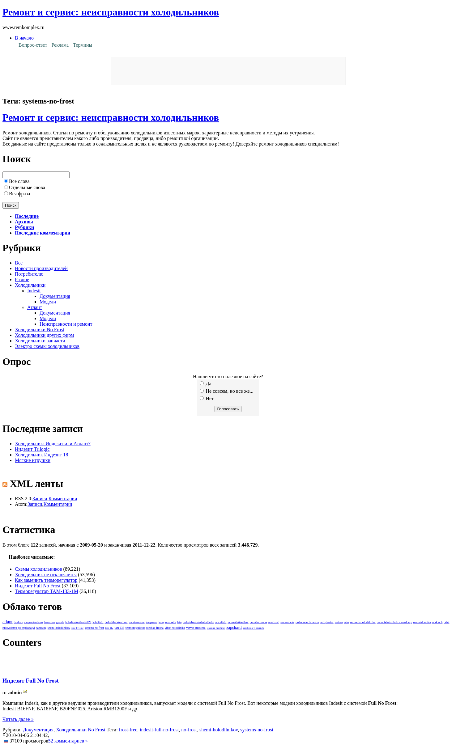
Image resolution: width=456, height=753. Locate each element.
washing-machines (216, 628)
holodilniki (97, 622)
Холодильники (30, 285)
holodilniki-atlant (116, 622)
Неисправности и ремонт (66, 324)
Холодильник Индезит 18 (41, 454)
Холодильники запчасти (40, 340)
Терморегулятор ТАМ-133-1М (46, 591)
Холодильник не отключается (46, 574)
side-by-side (77, 628)
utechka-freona (155, 627)
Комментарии (63, 498)
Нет (207, 398)
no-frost (273, 622)
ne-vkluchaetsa (258, 622)
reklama (339, 622)
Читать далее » (18, 719)
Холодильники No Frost (39, 329)
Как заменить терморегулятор (46, 580)
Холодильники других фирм (44, 335)
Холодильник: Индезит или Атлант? (53, 443)
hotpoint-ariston (137, 622)
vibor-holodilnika (175, 627)
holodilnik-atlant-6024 (78, 622)
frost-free (49, 622)
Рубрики (24, 227)
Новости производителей (41, 268)
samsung (41, 627)
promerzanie (287, 622)
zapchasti (234, 627)
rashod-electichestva (307, 622)
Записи (39, 498)
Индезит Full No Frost (38, 585)
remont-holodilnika (362, 622)
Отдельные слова (27, 187)
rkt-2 (446, 622)
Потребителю (29, 274)
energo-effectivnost (33, 622)
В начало (24, 37)
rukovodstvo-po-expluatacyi (18, 627)
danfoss (18, 622)
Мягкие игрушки (32, 460)
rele (346, 622)
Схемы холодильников (38, 569)
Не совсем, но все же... (227, 391)
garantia (60, 622)
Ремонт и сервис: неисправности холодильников (110, 12)
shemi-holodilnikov (59, 627)
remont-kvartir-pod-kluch (427, 622)
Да (205, 383)
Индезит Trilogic (32, 449)
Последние (27, 216)
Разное (22, 279)
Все (19, 262)
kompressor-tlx (167, 622)
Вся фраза (19, 193)
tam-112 (109, 628)
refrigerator (326, 622)
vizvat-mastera (196, 627)
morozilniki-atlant (238, 622)
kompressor (151, 622)
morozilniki (220, 622)
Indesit (34, 290)
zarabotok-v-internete (253, 628)
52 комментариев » (68, 740)
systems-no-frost (94, 627)
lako (179, 622)
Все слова (19, 181)
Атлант (34, 307)
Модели (48, 301)
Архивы (24, 221)
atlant (7, 621)
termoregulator (135, 627)
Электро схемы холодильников (47, 346)
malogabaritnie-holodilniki (198, 622)
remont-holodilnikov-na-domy (394, 622)
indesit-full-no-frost (159, 729)
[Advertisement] (228, 71)
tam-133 (119, 627)
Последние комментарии (42, 232)
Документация (55, 296)
